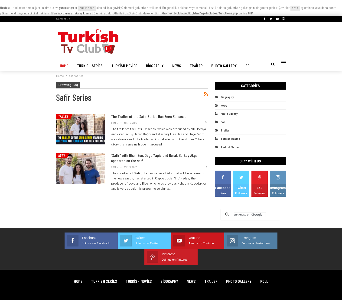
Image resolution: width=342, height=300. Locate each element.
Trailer (196, 65)
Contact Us (63, 18)
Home (64, 65)
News (176, 65)
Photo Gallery (224, 65)
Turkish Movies (124, 65)
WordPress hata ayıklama (74, 13)
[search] (250, 214)
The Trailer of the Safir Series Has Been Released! (149, 116)
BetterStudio (277, 290)
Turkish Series (90, 65)
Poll (249, 65)
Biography (155, 65)
